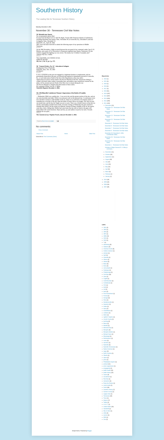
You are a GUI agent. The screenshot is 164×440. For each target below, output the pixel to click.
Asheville (105, 257)
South (105, 387)
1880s (105, 236)
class (104, 276)
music (105, 340)
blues (104, 266)
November (108, 152)
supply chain (106, 394)
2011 (105, 103)
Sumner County (107, 391)
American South (107, 249)
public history (107, 372)
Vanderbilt (106, 408)
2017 (105, 88)
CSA (104, 285)
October (107, 154)
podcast (105, 364)
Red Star (105, 379)
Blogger (89, 431)
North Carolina (107, 353)
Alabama (105, 246)
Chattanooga (107, 272)
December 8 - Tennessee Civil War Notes (116, 126)
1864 (104, 231)
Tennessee (106, 396)
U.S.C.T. (105, 404)
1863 (104, 229)
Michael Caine (107, 334)
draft (104, 287)
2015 (105, 93)
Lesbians (105, 313)
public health (106, 370)
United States (107, 406)
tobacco (105, 400)
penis (104, 359)
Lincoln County (107, 319)
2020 (105, 83)
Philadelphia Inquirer (109, 362)
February (108, 174)
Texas (105, 398)
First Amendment (108, 293)
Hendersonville (107, 302)
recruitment (106, 376)
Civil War (105, 274)
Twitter (105, 402)
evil (104, 289)
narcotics (105, 342)
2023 (105, 79)
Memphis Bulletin (108, 332)
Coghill (105, 278)
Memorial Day (107, 327)
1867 (104, 234)
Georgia (105, 298)
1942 (104, 238)
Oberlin (105, 355)
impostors (106, 304)
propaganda (106, 368)
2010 (105, 179)
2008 (105, 184)
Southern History (59, 10)
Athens (105, 259)
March (107, 171)
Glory (104, 300)
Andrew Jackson (108, 251)
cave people (106, 268)
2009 (105, 182)
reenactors (106, 381)
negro (105, 351)
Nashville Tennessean (109, 347)
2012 (105, 101)
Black (104, 264)
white (104, 413)
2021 (105, 81)
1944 (104, 240)
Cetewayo (106, 270)
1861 (104, 227)
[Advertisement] (115, 39)
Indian (105, 306)
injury (104, 308)
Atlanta (105, 261)
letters (105, 315)
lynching (105, 321)
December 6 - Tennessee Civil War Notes (116, 130)
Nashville (106, 345)
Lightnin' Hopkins (108, 317)
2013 (105, 98)
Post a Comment (43, 130)
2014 (105, 96)
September (108, 157)
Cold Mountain (107, 281)
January (107, 176)
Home (66, 133)
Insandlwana (106, 310)
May (106, 166)
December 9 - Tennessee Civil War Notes (116, 123)
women (105, 415)
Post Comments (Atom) (50, 136)
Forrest (105, 296)
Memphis (106, 330)
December (108, 105)
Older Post (92, 133)
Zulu (104, 419)
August (107, 159)
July (106, 162)
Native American (108, 349)
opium (105, 357)
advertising (106, 244)
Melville (105, 325)
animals (105, 253)
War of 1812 (106, 411)
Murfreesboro (107, 338)
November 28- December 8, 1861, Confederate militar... (114, 133)
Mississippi (106, 336)
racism (105, 374)
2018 (105, 86)
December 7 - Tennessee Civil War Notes (116, 128)
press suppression (108, 366)
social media (106, 385)
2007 (105, 187)
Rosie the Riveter (108, 383)
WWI (104, 417)
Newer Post (40, 133)
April (106, 169)
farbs (104, 291)
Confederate (106, 283)
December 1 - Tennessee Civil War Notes (116, 145)
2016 (105, 91)
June (106, 164)
